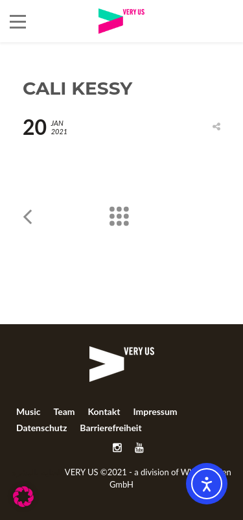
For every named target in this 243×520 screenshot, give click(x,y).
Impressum (155, 411)
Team (64, 411)
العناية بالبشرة (37, 472)
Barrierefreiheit (110, 427)
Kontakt (103, 411)
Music (28, 411)
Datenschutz (41, 427)
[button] (23, 496)
